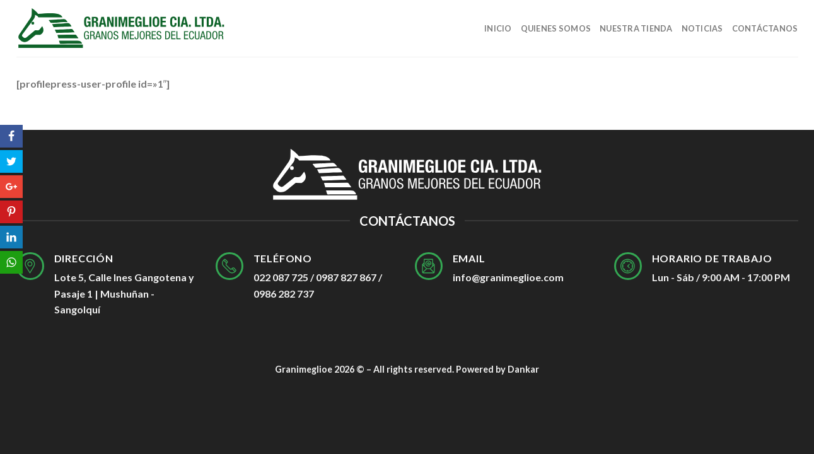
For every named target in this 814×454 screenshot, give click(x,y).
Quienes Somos (556, 28)
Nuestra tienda (636, 28)
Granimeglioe (303, 369)
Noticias (702, 28)
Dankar (523, 369)
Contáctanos (765, 28)
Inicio (498, 28)
